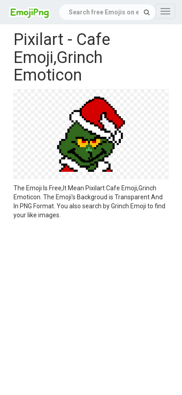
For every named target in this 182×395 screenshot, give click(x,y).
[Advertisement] (84, 308)
